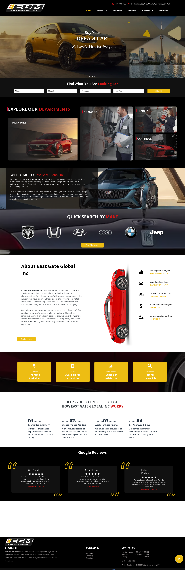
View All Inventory (92, 245)
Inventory (89, 553)
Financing (89, 556)
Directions (89, 558)
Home (88, 551)
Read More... (9, 561)
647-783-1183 (129, 561)
